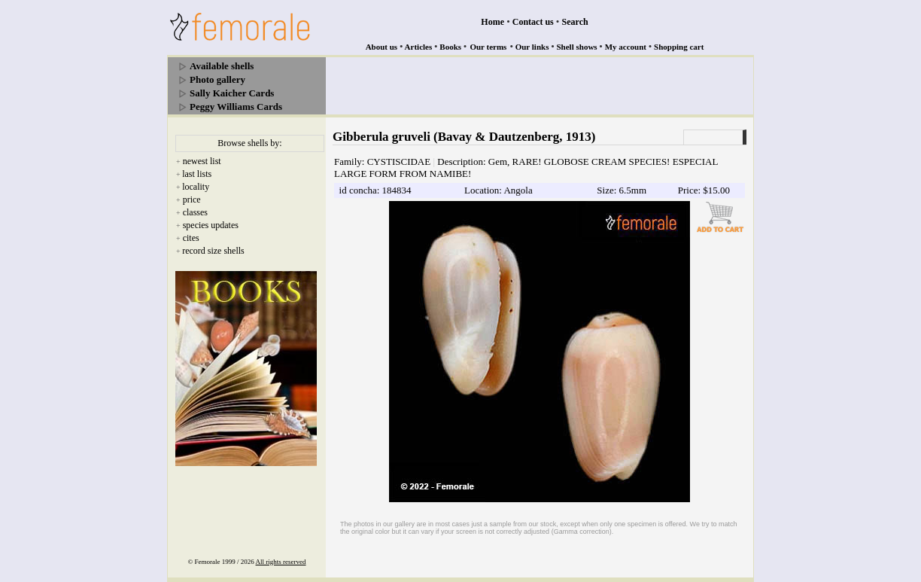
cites (191, 238)
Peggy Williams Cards (236, 106)
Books (450, 46)
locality (195, 186)
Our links (532, 46)
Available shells (222, 66)
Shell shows (577, 46)
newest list (202, 161)
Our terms (488, 46)
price (192, 199)
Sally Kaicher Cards (232, 93)
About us (382, 46)
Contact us (533, 22)
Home (492, 22)
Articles (419, 46)
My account (625, 46)
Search (575, 22)
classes (195, 212)
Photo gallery (217, 79)
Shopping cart (679, 46)
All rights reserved (281, 561)
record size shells (213, 250)
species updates (211, 225)
